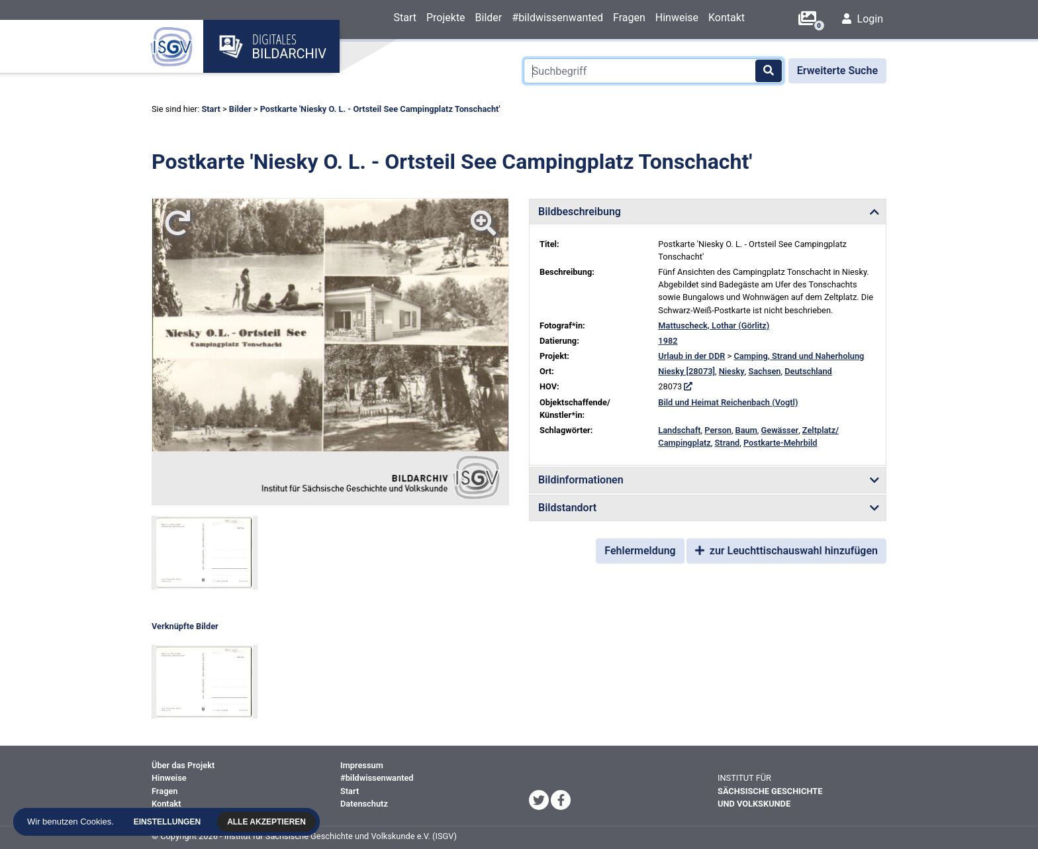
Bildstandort (567, 507)
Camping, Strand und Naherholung (798, 356)
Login (862, 19)
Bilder (488, 17)
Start (404, 17)
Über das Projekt (183, 765)
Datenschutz (364, 804)
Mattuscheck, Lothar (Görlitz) (713, 325)
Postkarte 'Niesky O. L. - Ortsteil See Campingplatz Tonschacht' (380, 109)
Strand (727, 443)
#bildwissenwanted (557, 17)
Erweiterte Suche (837, 70)
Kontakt (726, 17)
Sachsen (764, 371)
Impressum (361, 765)
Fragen (629, 17)
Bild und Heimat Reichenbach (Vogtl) (728, 402)
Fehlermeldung (639, 550)
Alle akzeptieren (268, 821)
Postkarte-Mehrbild (780, 443)
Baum (746, 430)
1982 (667, 341)
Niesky (732, 371)
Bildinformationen (581, 480)
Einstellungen (169, 821)
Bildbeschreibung (579, 211)
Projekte (445, 17)
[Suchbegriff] (653, 70)
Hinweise (676, 17)
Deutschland (808, 371)
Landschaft (679, 430)
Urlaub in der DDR (691, 356)
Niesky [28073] (686, 371)
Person (717, 430)
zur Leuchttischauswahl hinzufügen (786, 550)
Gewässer (780, 430)
